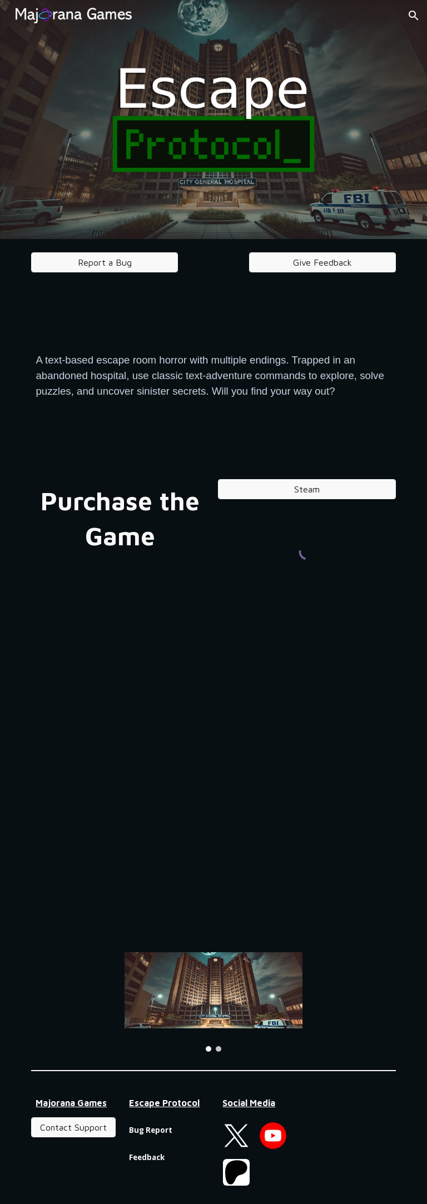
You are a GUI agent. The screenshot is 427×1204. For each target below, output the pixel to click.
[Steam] (307, 489)
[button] (413, 15)
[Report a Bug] (104, 262)
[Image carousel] (213, 1002)
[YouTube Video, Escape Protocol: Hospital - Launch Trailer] (213, 718)
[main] (213, 376)
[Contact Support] (73, 1127)
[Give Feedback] (322, 262)
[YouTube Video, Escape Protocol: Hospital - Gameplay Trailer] (213, 865)
